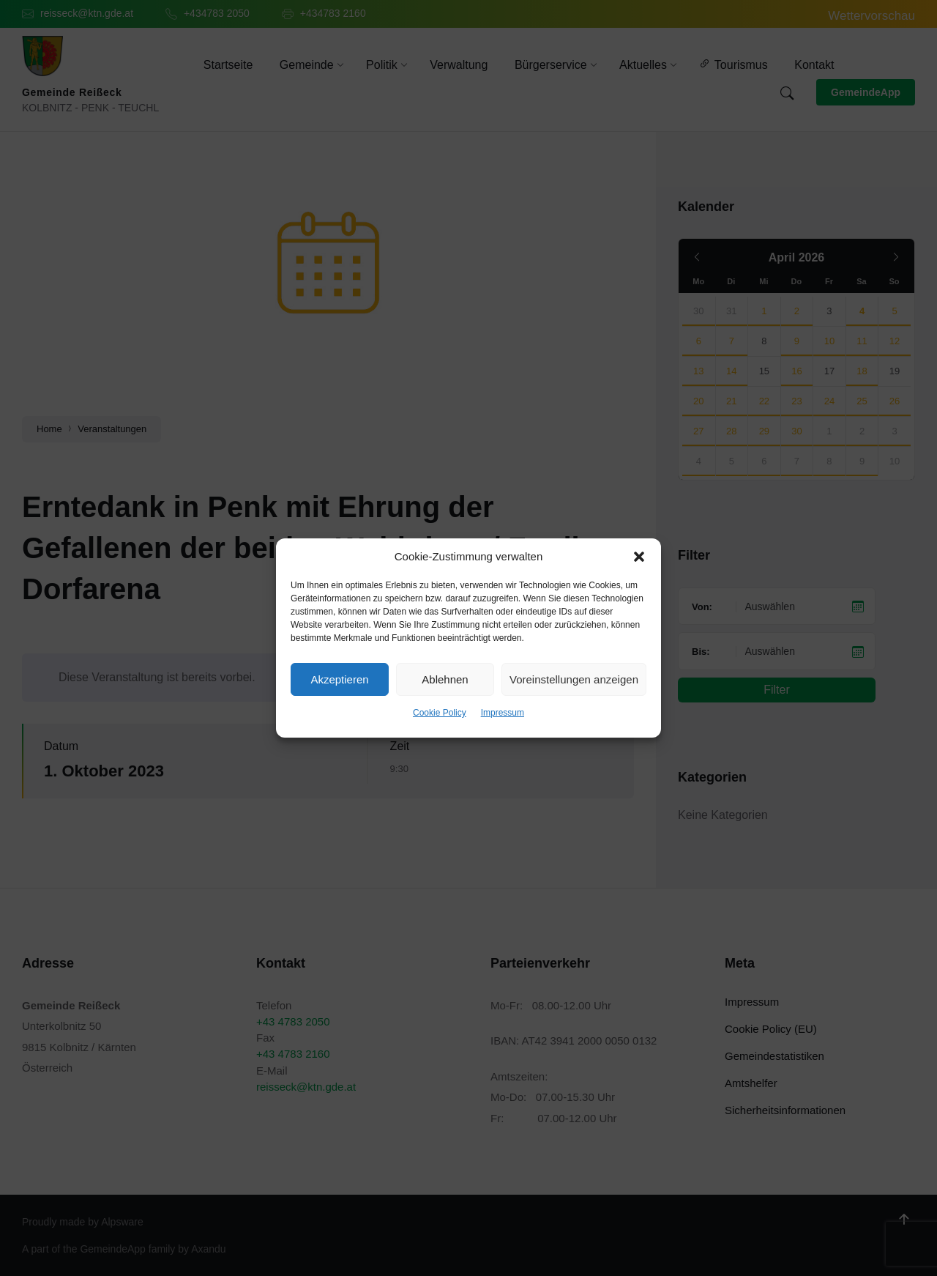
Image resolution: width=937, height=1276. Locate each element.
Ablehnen (445, 679)
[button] (639, 556)
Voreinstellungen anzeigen (573, 679)
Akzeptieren (339, 679)
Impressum (502, 713)
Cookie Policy (439, 713)
